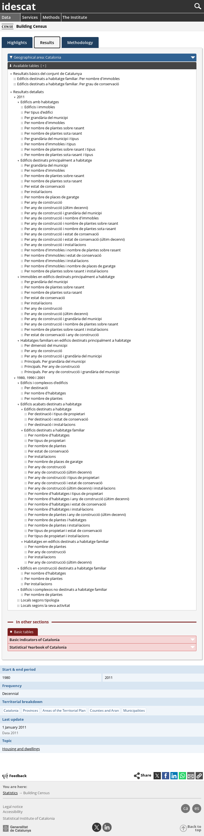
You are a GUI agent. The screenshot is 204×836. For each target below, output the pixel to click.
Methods (51, 17)
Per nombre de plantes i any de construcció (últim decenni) (77, 514)
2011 (21, 96)
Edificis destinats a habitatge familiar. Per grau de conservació (68, 83)
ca (185, 808)
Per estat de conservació (44, 186)
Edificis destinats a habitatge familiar (54, 430)
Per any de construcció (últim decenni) (56, 207)
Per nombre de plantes (43, 398)
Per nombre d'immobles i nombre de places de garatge (69, 265)
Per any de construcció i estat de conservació (61, 233)
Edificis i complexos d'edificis (44, 382)
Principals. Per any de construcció (52, 366)
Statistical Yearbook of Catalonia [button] (38, 647)
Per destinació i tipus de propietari (56, 413)
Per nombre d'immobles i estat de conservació (62, 255)
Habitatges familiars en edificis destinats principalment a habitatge (75, 340)
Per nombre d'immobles (44, 122)
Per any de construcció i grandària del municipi (63, 212)
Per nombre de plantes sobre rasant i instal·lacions (66, 271)
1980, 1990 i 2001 (31, 377)
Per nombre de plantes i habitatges (57, 519)
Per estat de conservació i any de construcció (61, 334)
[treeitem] (101, 79)
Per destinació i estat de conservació (58, 419)
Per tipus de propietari (46, 440)
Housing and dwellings (21, 748)
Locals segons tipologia (40, 600)
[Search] (179, 6)
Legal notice (13, 806)
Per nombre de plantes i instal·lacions (59, 525)
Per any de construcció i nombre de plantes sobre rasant (71, 223)
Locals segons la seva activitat (45, 605)
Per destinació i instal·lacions (51, 424)
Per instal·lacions (38, 191)
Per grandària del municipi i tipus (51, 138)
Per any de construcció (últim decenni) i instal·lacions (71, 488)
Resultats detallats (28, 91)
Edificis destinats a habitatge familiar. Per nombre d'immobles (68, 78)
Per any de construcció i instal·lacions (55, 244)
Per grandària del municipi (46, 117)
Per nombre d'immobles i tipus (50, 143)
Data (6, 17)
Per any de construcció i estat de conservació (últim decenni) (74, 239)
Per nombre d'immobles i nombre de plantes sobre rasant (72, 249)
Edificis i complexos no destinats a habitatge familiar (63, 589)
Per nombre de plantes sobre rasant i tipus (59, 149)
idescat (19, 6)
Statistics (10, 792)
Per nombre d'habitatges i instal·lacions (60, 509)
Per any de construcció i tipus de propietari (63, 477)
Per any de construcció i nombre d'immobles (61, 218)
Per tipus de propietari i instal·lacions (58, 535)
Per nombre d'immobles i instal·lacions (56, 260)
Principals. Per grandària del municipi (54, 361)
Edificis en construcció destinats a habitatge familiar (63, 568)
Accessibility (13, 811)
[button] (199, 775)
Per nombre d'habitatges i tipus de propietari (65, 493)
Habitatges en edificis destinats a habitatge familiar (66, 541)
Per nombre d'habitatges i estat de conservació (67, 504)
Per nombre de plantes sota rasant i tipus (58, 154)
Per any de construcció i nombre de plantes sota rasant (70, 228)
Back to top (194, 828)
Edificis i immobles (39, 106)
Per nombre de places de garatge (51, 196)
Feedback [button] (14, 776)
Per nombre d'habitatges (45, 393)
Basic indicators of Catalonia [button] (35, 639)
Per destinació (36, 387)
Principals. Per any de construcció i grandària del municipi (71, 371)
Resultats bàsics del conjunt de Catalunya (47, 73)
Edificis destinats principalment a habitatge (56, 160)
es (196, 808)
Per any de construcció (43, 202)
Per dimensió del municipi (45, 345)
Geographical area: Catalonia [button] (37, 57)
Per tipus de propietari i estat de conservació (65, 530)
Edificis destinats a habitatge (47, 409)
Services (30, 17)
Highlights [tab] (17, 42)
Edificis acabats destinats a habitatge (51, 403)
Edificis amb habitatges (39, 101)
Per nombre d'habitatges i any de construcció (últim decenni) (78, 498)
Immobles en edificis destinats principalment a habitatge (67, 276)
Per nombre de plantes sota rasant (53, 133)
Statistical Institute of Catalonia (29, 818)
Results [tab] (47, 42)
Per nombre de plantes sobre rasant (54, 127)
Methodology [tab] (80, 42)
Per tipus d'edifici (38, 112)
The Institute (74, 17)
